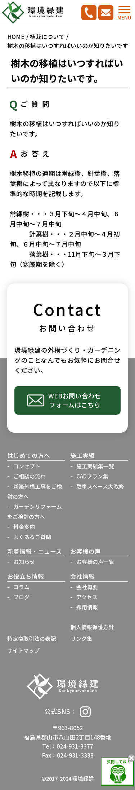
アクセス (87, 597)
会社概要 (87, 587)
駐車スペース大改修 (100, 486)
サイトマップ (23, 650)
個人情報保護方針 (92, 627)
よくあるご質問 (32, 536)
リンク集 (81, 638)
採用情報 (87, 607)
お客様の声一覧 (95, 561)
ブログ (21, 597)
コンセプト (26, 466)
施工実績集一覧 (95, 466)
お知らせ (24, 561)
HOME (15, 36)
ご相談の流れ (29, 476)
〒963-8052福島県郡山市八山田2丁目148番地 (68, 732)
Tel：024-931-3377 (67, 746)
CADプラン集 (92, 476)
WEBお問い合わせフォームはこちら (74, 400)
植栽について (47, 36)
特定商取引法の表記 (31, 638)
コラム (21, 587)
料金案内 (24, 526)
